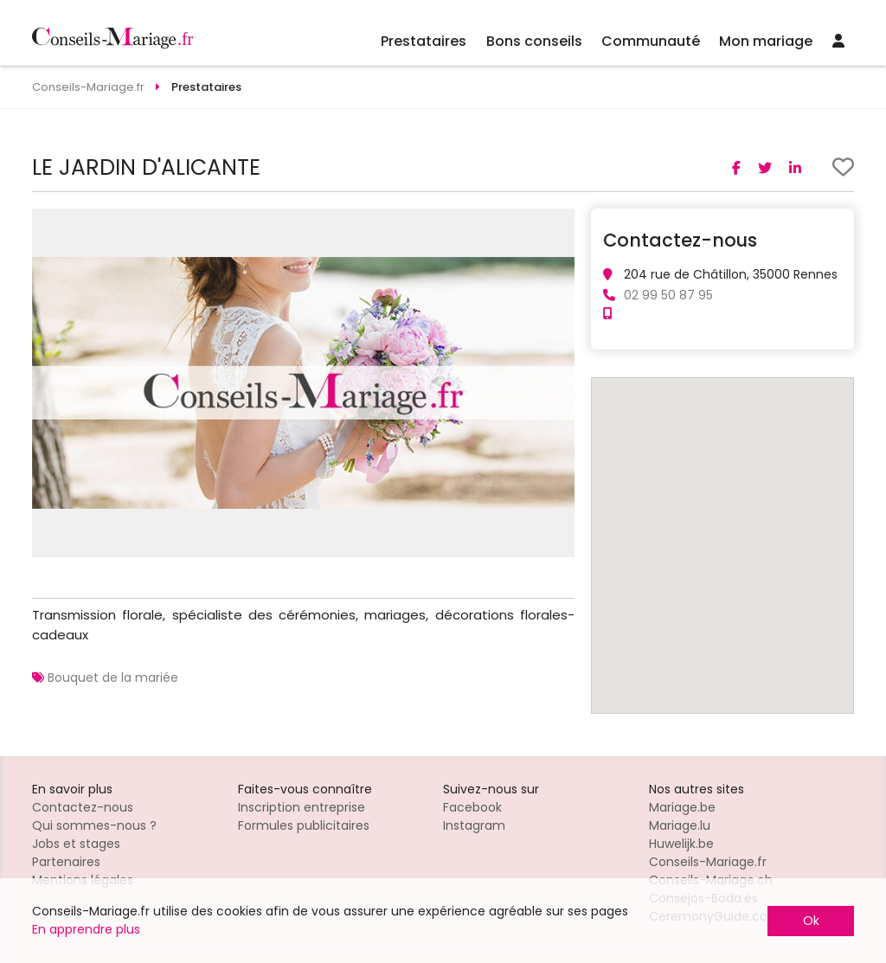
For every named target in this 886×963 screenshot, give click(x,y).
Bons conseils (534, 41)
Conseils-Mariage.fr (708, 861)
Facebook (472, 807)
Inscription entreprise (301, 807)
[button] (559, 224)
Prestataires (423, 41)
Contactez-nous (82, 807)
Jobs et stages (76, 843)
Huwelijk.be (681, 843)
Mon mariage (765, 41)
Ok (811, 920)
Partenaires (66, 861)
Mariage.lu (679, 825)
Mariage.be (682, 807)
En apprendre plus (86, 929)
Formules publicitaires (303, 825)
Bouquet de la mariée (113, 677)
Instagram (474, 825)
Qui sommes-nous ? (94, 825)
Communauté (650, 41)
